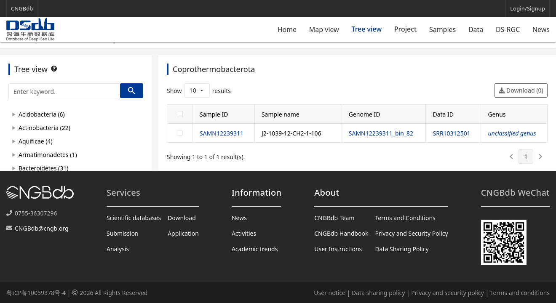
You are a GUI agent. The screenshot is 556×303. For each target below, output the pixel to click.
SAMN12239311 (221, 133)
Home (287, 29)
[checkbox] (180, 114)
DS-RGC (508, 29)
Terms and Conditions (405, 218)
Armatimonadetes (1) (48, 155)
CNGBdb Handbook (341, 233)
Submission (123, 233)
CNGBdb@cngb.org (42, 228)
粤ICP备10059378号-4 (36, 293)
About (326, 192)
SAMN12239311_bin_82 (381, 133)
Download (182, 218)
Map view (324, 29)
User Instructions (338, 249)
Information (256, 192)
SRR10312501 (451, 133)
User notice (329, 293)
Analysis (118, 249)
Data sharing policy (378, 293)
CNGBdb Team (334, 218)
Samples (442, 29)
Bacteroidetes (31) (43, 168)
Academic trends (255, 249)
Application (183, 233)
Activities (244, 233)
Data (475, 29)
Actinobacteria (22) (44, 128)
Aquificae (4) (36, 141)
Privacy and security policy (447, 293)
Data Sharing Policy (401, 249)
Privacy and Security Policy (411, 233)
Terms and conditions (520, 293)
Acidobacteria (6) (42, 114)
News (541, 29)
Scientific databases (134, 218)
